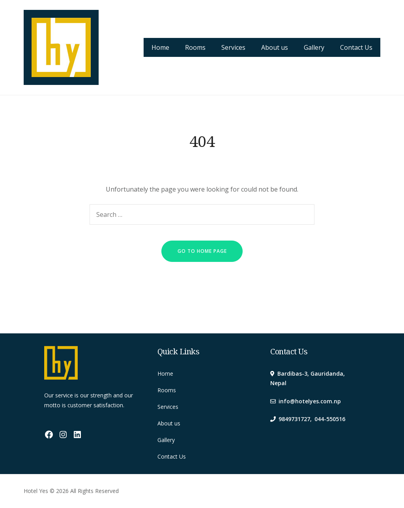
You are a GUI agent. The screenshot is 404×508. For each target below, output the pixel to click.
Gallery (314, 47)
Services (233, 47)
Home (160, 47)
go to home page (202, 251)
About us (274, 47)
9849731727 (294, 419)
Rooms (195, 47)
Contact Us (356, 47)
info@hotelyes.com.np (310, 401)
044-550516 (329, 419)
